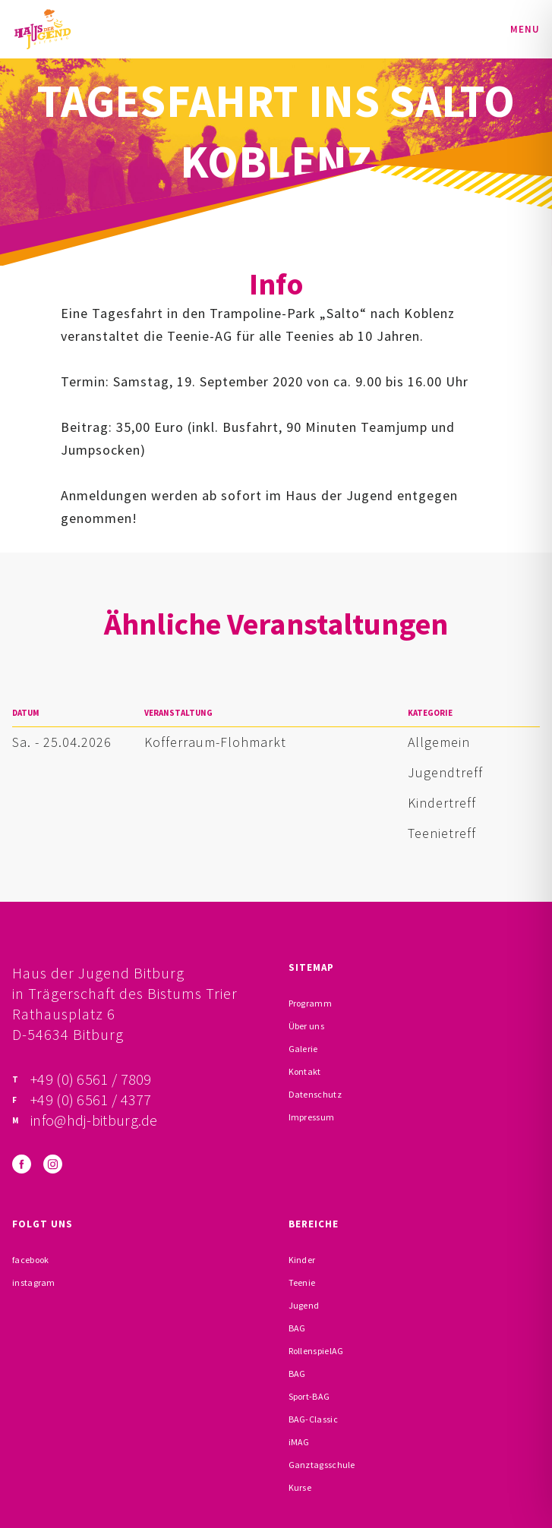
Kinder (302, 1259)
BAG (297, 1328)
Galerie (303, 1048)
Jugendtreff (445, 772)
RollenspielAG (316, 1350)
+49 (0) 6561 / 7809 (91, 1079)
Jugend (304, 1305)
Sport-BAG (309, 1396)
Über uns (306, 1026)
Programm (310, 1003)
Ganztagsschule (322, 1464)
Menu (525, 29)
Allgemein (439, 742)
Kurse (300, 1487)
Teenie (302, 1282)
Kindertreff (442, 802)
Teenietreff (442, 833)
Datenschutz (315, 1094)
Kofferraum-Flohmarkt (215, 742)
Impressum (312, 1117)
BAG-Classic (313, 1419)
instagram (33, 1282)
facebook (30, 1259)
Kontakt (305, 1071)
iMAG (299, 1442)
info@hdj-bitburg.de (94, 1120)
